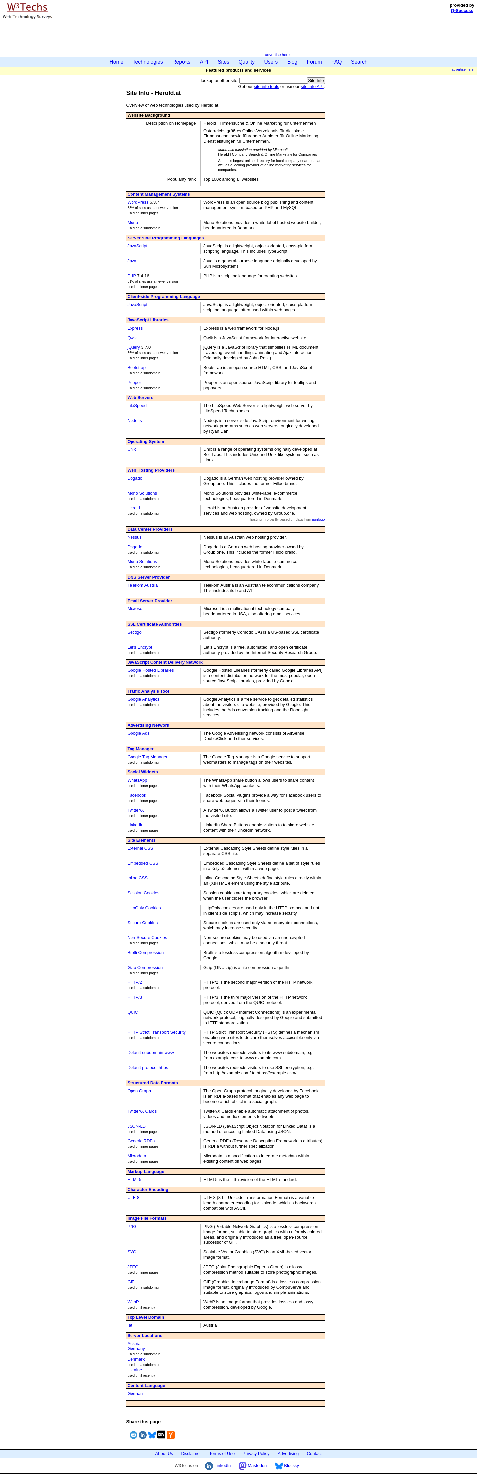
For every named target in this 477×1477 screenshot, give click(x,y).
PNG (131, 1226)
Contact (314, 1453)
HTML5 (134, 1179)
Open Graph (139, 1090)
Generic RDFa (141, 1140)
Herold (133, 507)
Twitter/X (135, 810)
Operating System (145, 441)
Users (271, 62)
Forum (314, 62)
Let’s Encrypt (139, 647)
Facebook (136, 795)
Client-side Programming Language (163, 296)
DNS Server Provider (148, 577)
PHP (131, 275)
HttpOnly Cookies (144, 907)
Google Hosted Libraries (150, 670)
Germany (136, 1348)
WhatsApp (137, 780)
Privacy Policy (256, 1453)
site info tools (266, 86)
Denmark (136, 1359)
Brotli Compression (145, 952)
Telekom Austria (142, 585)
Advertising (288, 1453)
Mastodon (253, 1465)
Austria (133, 1343)
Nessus (134, 537)
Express (135, 328)
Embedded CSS (142, 863)
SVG (131, 1251)
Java (131, 260)
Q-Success (462, 10)
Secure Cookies (142, 922)
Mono (132, 222)
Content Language (146, 1385)
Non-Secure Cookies (147, 937)
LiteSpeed (137, 405)
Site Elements (141, 840)
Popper (134, 382)
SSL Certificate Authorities (154, 624)
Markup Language (145, 1171)
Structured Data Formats (152, 1083)
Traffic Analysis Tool (148, 691)
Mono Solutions (142, 493)
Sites (223, 62)
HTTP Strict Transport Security (156, 1032)
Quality (246, 62)
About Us (164, 1453)
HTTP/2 (134, 982)
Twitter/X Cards (142, 1111)
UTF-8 (133, 1197)
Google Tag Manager (147, 756)
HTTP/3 (134, 997)
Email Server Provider (149, 600)
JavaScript (137, 245)
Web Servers (140, 397)
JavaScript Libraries (147, 319)
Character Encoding (147, 1189)
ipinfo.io (318, 519)
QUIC (132, 1012)
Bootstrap (136, 367)
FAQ (336, 62)
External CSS (140, 848)
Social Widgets (142, 771)
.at (129, 1325)
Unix (131, 449)
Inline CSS (137, 877)
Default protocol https (147, 1067)
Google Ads (138, 733)
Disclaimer (191, 1453)
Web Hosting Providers (151, 470)
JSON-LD (136, 1126)
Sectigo (134, 632)
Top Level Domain (145, 1317)
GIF (130, 1281)
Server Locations (144, 1335)
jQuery (133, 347)
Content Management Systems (158, 194)
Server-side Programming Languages (165, 238)
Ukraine (134, 1369)
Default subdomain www (150, 1052)
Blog (292, 62)
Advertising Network (148, 725)
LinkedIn (135, 824)
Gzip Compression (145, 967)
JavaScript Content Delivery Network (165, 662)
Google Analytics (143, 699)
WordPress (137, 202)
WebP (133, 1301)
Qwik (132, 337)
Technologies (148, 62)
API (204, 62)
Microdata (136, 1155)
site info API (312, 86)
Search (359, 62)
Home (117, 62)
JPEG (132, 1266)
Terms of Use (222, 1453)
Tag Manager (140, 748)
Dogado (134, 478)
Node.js (134, 420)
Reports (181, 62)
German (135, 1393)
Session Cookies (143, 892)
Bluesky (287, 1465)
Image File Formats (146, 1218)
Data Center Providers (150, 529)
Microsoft (136, 608)
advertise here (277, 54)
